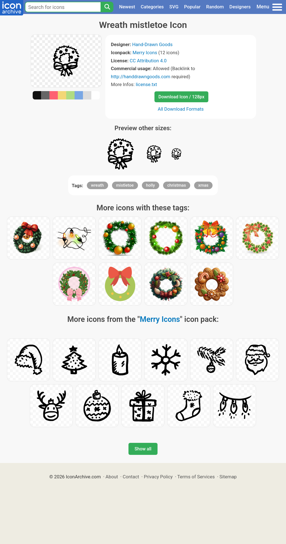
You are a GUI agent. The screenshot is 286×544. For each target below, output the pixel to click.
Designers (240, 6)
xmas (203, 185)
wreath (97, 185)
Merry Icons (145, 52)
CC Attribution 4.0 (148, 60)
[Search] (107, 7)
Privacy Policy (158, 476)
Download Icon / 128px (181, 96)
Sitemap (228, 476)
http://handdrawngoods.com (140, 76)
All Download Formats (181, 109)
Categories (152, 6)
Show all (143, 449)
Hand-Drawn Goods (152, 44)
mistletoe (125, 185)
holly (150, 185)
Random (215, 6)
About (112, 476)
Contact (131, 476)
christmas (176, 185)
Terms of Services (196, 476)
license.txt (146, 84)
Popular (192, 6)
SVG (173, 6)
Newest (127, 6)
